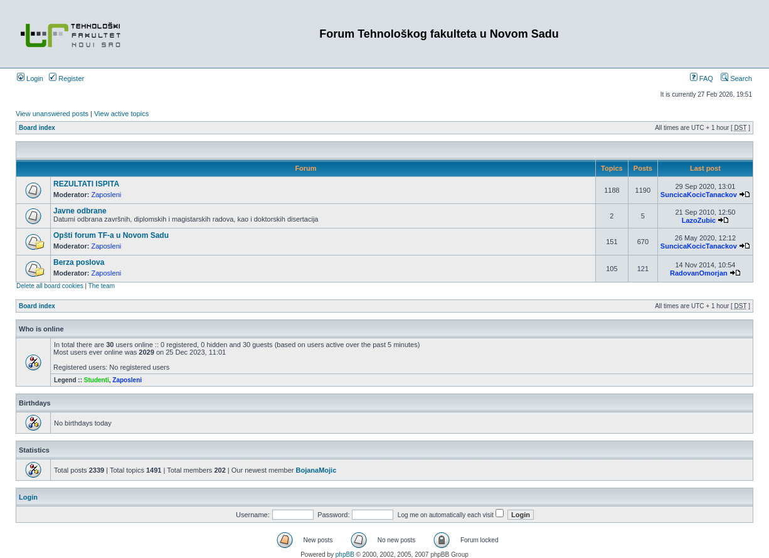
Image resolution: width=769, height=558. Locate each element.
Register (66, 78)
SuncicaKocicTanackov (698, 194)
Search (736, 78)
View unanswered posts (52, 113)
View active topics (121, 113)
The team (101, 285)
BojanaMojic (315, 470)
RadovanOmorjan (699, 273)
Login (30, 78)
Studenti (96, 380)
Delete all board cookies (49, 285)
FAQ (701, 78)
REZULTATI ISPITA (86, 184)
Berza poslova (78, 262)
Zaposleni (107, 194)
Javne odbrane (80, 211)
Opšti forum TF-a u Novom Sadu (111, 235)
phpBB (345, 554)
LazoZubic (699, 220)
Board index (37, 127)
